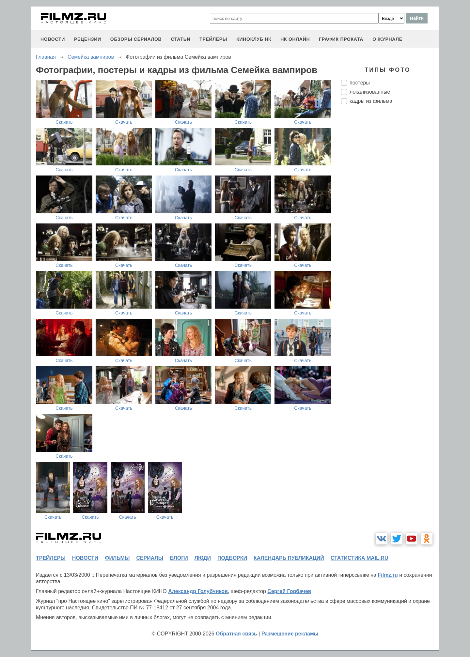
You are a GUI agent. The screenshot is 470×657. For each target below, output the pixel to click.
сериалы (149, 558)
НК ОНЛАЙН (295, 39)
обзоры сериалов (136, 39)
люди (203, 558)
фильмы (117, 558)
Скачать (64, 122)
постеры (360, 82)
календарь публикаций (289, 558)
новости (52, 39)
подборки (232, 558)
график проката (341, 39)
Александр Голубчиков (198, 591)
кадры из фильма (371, 101)
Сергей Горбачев (289, 591)
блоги (179, 558)
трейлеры (213, 39)
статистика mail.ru (359, 558)
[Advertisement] (390, 218)
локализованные (370, 92)
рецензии (87, 39)
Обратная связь (236, 633)
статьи (180, 39)
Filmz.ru (388, 575)
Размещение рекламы (290, 633)
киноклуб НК (253, 39)
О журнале (387, 39)
